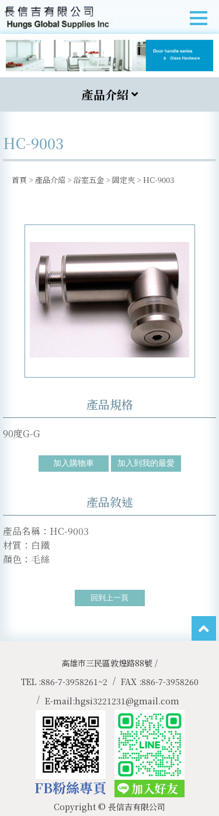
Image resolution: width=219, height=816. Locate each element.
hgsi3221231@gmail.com (127, 701)
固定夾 (123, 179)
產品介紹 (50, 179)
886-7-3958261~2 (74, 681)
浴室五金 (89, 179)
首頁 (19, 179)
